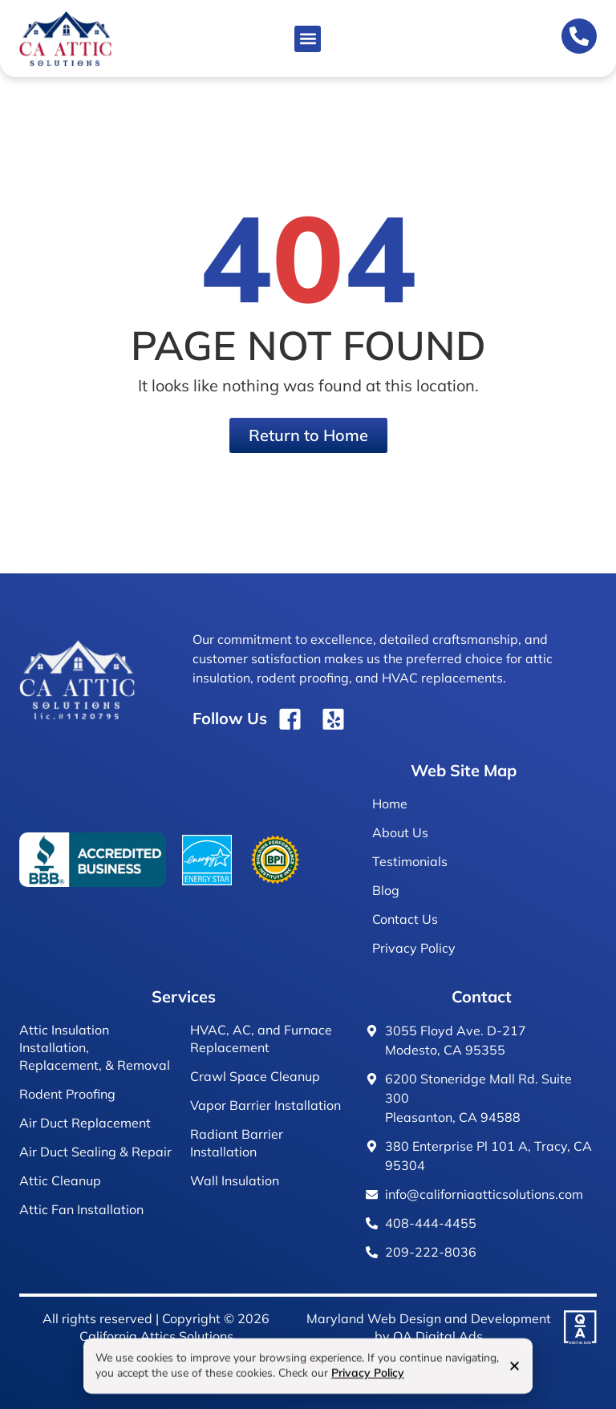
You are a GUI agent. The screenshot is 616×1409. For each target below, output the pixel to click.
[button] (307, 39)
